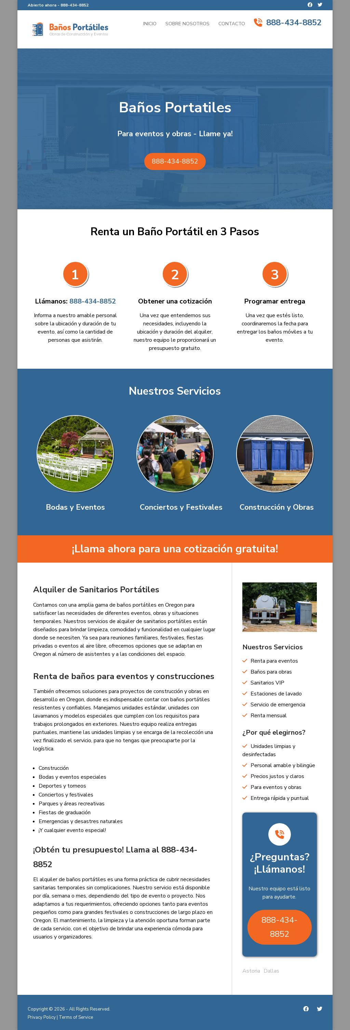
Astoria (251, 971)
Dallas (271, 971)
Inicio (150, 24)
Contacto (231, 24)
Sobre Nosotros (187, 24)
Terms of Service (76, 1017)
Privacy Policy (42, 1017)
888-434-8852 (74, 5)
